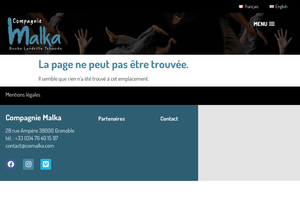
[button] (264, 23)
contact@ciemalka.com (30, 145)
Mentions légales (23, 94)
